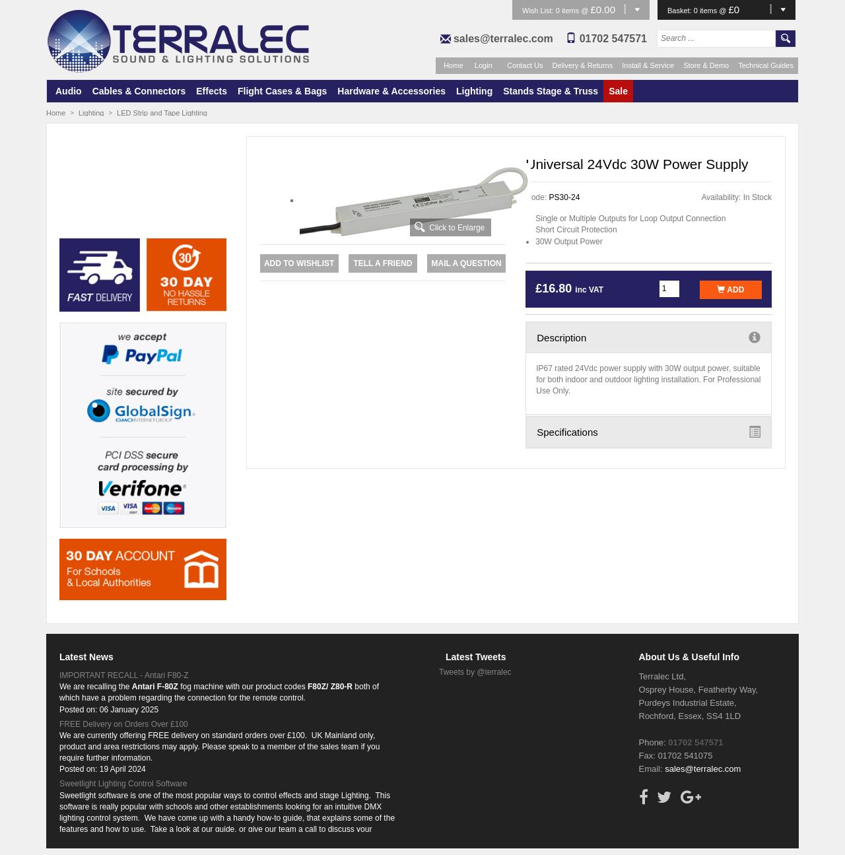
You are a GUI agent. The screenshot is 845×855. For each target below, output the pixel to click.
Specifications (648, 432)
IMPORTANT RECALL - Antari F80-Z (124, 675)
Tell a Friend (382, 263)
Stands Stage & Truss (550, 91)
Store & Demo (706, 65)
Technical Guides (766, 65)
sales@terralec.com (503, 38)
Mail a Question (466, 263)
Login (483, 65)
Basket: (680, 11)
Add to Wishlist (299, 263)
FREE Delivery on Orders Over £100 (123, 724)
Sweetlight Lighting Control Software (123, 783)
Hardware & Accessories (391, 91)
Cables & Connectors (139, 91)
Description (648, 337)
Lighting (474, 91)
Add (730, 289)
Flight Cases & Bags (282, 91)
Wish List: (539, 11)
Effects (211, 91)
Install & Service (648, 65)
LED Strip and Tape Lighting (162, 113)
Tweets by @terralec (475, 672)
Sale (618, 91)
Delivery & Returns (583, 65)
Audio (68, 91)
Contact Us (525, 65)
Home (453, 65)
